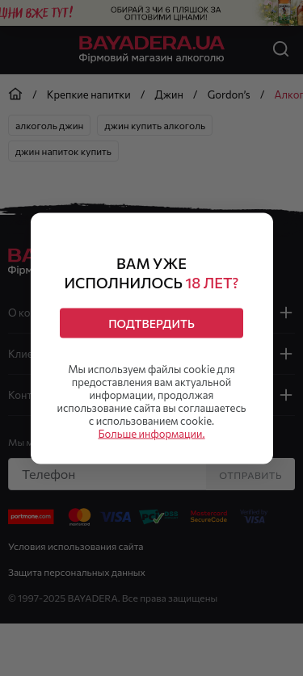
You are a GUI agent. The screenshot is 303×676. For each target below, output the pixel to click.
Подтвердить (151, 323)
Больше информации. (151, 432)
